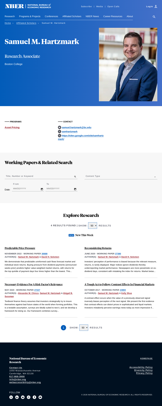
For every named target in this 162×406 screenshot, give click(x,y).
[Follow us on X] (11, 397)
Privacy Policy (144, 373)
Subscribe (86, 6)
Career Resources (112, 16)
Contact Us (15, 367)
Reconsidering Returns (98, 248)
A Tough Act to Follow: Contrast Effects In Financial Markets (119, 284)
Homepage (146, 358)
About (130, 16)
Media (99, 6)
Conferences (51, 16)
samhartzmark (69, 131)
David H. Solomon (50, 257)
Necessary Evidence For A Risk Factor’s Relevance (34, 284)
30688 (44, 253)
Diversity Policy (143, 370)
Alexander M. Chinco (28, 293)
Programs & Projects (29, 16)
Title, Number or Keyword (19, 176)
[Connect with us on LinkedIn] (17, 397)
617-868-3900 (17, 376)
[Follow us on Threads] (28, 397)
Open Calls (113, 6)
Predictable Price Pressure (20, 248)
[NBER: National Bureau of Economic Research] (30, 7)
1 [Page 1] (63, 327)
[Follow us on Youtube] (40, 397)
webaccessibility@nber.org (25, 382)
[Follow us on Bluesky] (23, 397)
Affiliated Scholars (71, 16)
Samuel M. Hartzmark (28, 257)
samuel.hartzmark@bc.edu (76, 127)
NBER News (92, 16)
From (18, 184)
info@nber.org (17, 379)
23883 (123, 290)
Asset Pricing (12, 127)
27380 (118, 253)
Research (10, 16)
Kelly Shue (126, 293)
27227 (37, 290)
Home (8, 23)
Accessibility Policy (141, 367)
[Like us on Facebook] (34, 397)
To (50, 184)
